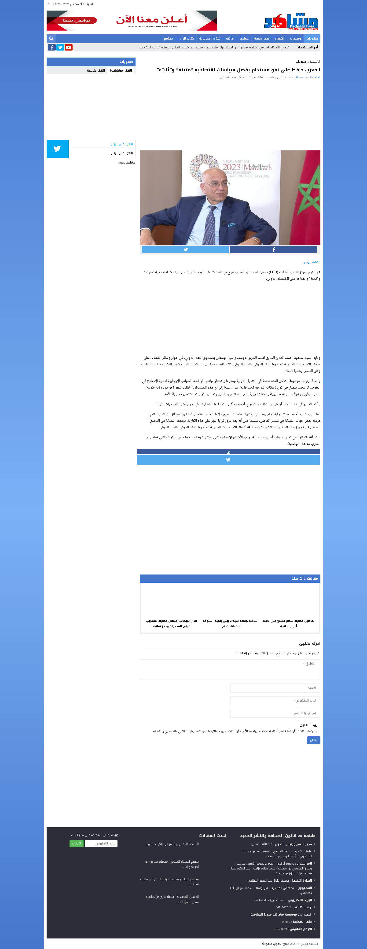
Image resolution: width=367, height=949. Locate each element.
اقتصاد (280, 38)
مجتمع (168, 38)
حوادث (244, 38)
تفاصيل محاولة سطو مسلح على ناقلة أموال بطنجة (288, 623)
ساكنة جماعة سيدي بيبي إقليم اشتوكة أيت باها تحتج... (230, 623)
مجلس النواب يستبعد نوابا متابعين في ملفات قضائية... (169, 881)
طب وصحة (261, 38)
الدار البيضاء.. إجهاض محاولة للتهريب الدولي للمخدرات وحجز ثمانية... (171, 623)
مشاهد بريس (127, 162)
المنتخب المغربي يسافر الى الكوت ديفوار (173, 844)
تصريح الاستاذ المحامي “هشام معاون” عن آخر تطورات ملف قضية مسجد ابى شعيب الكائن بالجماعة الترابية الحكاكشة (214, 47)
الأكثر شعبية (96, 70)
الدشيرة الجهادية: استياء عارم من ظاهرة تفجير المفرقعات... (172, 899)
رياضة (230, 38)
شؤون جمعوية (209, 38)
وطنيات (295, 38)
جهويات (312, 38)
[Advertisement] (230, 114)
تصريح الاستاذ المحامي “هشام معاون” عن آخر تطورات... (171, 864)
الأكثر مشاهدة (121, 70)
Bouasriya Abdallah (308, 77)
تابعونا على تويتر (122, 153)
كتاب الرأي (186, 38)
